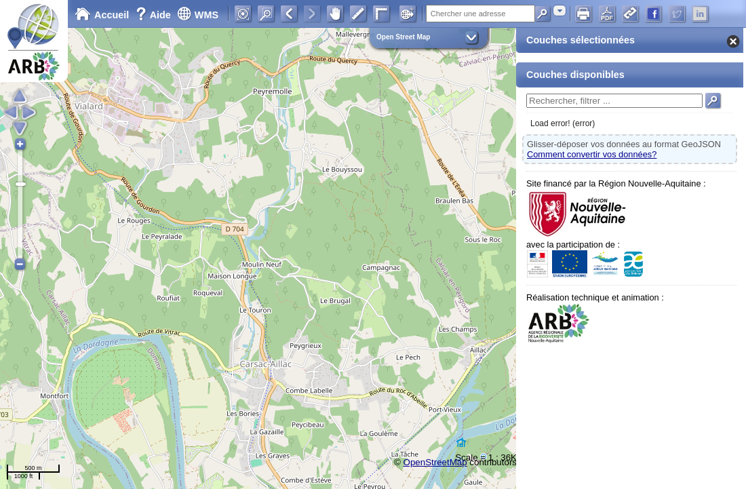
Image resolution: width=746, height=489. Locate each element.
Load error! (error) (562, 123)
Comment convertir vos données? (591, 154)
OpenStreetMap (435, 462)
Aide (155, 14)
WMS (197, 14)
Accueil (102, 14)
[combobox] (559, 10)
